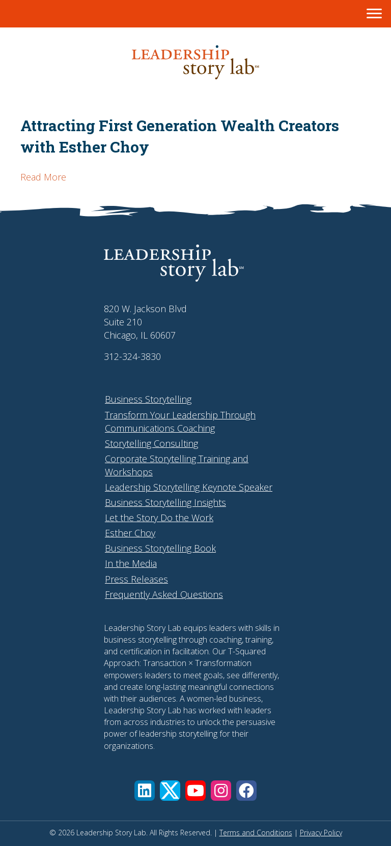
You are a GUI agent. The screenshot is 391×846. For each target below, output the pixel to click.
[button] (144, 790)
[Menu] (374, 13)
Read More (43, 177)
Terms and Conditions (255, 832)
